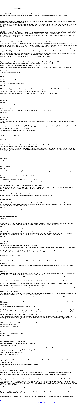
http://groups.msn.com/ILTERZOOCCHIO (6, 400)
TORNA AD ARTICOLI (40, 402)
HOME (54, 402)
